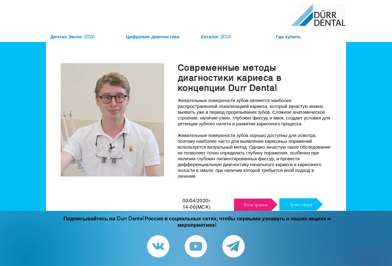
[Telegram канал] (233, 246)
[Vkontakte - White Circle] (158, 246)
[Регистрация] (255, 205)
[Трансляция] (301, 204)
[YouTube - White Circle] (196, 246)
